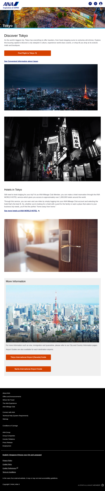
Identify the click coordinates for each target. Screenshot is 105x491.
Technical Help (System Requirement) (15, 416)
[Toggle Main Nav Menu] (95, 3)
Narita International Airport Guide (28, 369)
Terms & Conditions (9, 472)
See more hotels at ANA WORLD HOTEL (21, 211)
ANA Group (6, 432)
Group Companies (9, 436)
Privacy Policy (7, 460)
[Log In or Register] (100, 3)
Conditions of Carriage (10, 426)
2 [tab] (51, 339)
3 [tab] (53, 339)
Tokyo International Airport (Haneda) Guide (28, 357)
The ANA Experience (10, 403)
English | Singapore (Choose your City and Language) (22, 455)
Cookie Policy (7, 464)
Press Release (8, 442)
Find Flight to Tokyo (27, 53)
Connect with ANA (9, 412)
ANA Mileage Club (9, 407)
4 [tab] (56, 339)
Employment (7, 446)
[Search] (90, 3)
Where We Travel (8, 400)
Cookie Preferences (10, 468)
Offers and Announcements (12, 396)
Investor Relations (9, 439)
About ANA (6, 393)
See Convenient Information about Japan (21, 61)
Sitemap (5, 419)
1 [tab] (48, 339)
